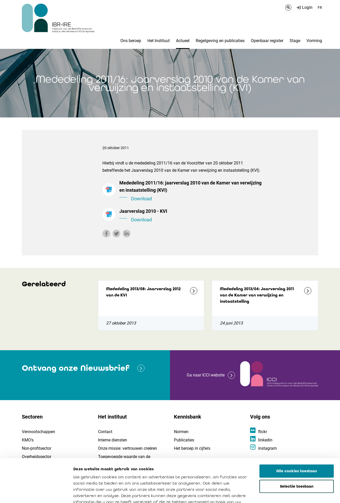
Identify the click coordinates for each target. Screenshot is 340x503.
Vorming (314, 40)
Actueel (182, 40)
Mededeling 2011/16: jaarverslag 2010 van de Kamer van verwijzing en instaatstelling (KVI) (190, 191)
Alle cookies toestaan (296, 430)
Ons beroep (130, 40)
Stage (295, 40)
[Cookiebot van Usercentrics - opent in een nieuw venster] (33, 493)
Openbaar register (267, 40)
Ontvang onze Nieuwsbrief (75, 368)
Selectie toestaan (296, 445)
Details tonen (296, 493)
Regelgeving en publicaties (220, 40)
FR (320, 7)
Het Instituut (158, 40)
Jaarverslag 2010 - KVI (190, 215)
